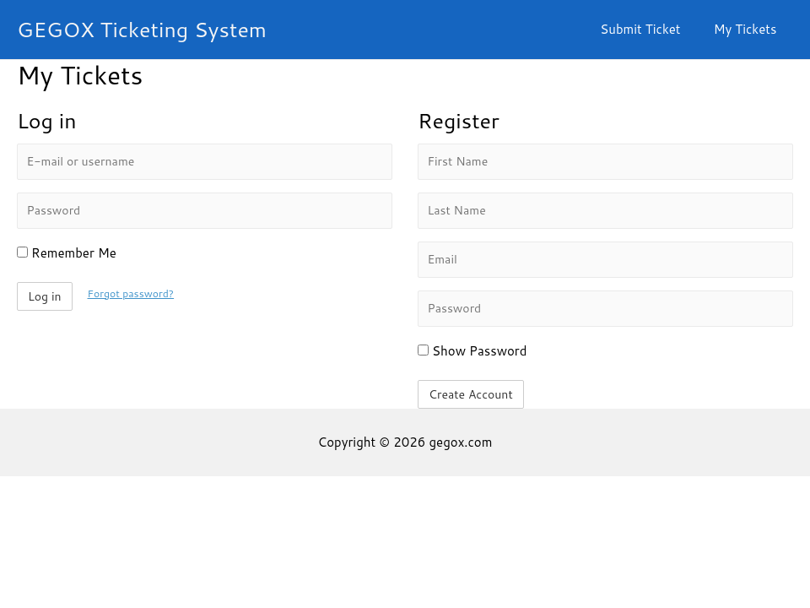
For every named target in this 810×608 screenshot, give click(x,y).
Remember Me (66, 253)
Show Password (472, 351)
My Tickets (748, 29)
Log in (45, 296)
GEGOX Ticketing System (142, 29)
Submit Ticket (652, 29)
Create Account (471, 394)
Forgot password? (132, 293)
